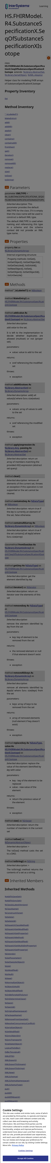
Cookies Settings (25, 1152)
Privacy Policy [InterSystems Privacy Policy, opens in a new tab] (18, 1147)
